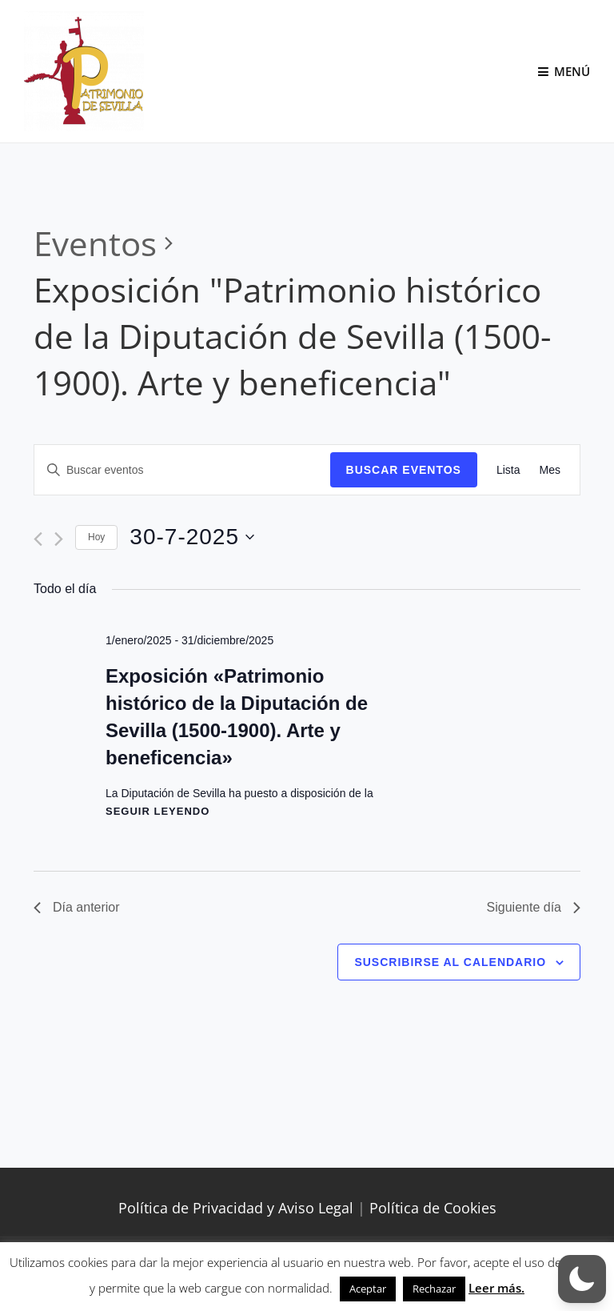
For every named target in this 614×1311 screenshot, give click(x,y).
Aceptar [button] (367, 1288)
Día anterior (77, 907)
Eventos (95, 243)
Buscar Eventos (403, 469)
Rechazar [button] (434, 1288)
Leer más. (496, 1288)
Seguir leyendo (157, 811)
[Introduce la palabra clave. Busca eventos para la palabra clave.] (182, 470)
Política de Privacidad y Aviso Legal (235, 1207)
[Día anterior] (38, 539)
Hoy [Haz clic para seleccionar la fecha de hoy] (96, 537)
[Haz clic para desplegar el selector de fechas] (192, 537)
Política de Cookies (432, 1207)
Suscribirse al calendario (450, 962)
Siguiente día (533, 907)
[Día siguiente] (58, 539)
